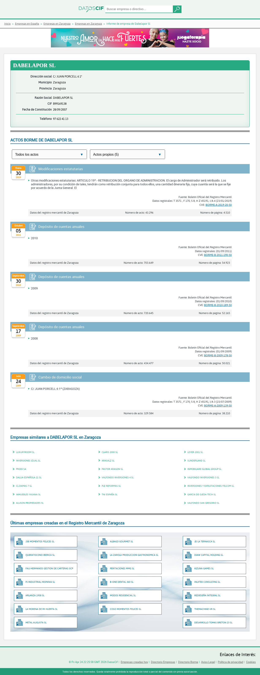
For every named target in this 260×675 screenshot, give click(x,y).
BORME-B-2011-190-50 (218, 255)
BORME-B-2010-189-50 (218, 305)
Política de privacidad (230, 662)
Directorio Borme (188, 662)
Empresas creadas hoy (134, 662)
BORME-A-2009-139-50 (218, 405)
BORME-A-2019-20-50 (219, 204)
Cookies (251, 662)
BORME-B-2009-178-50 (218, 355)
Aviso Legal (208, 662)
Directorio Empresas (163, 662)
